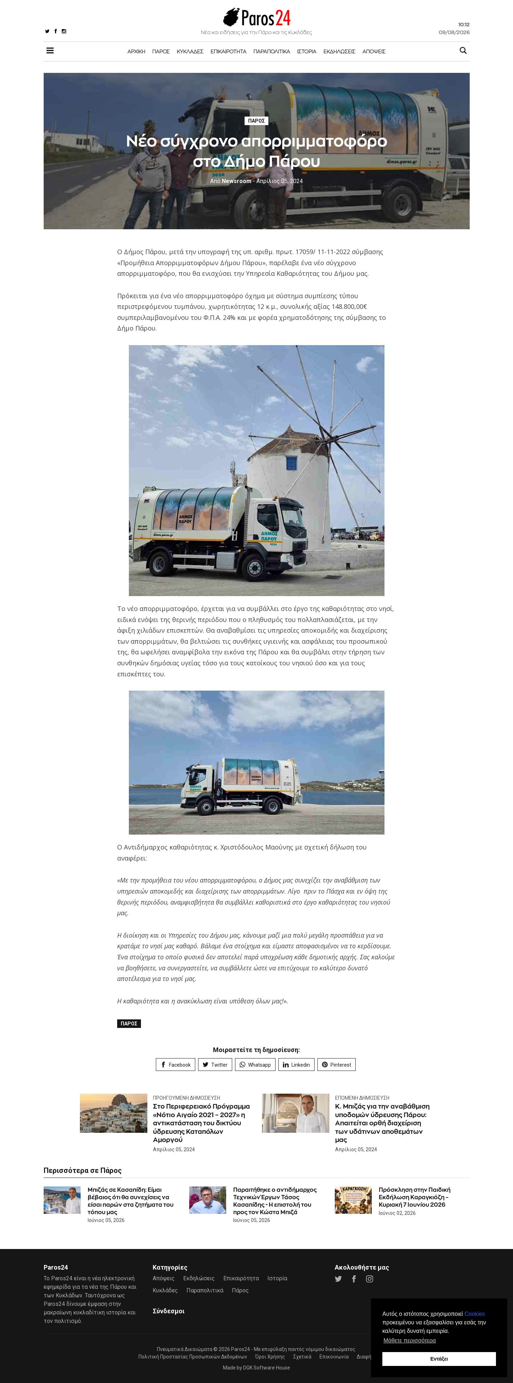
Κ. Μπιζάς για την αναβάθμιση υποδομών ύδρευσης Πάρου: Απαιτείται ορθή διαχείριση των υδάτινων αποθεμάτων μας (382, 1123)
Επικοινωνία (334, 1357)
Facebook (175, 1065)
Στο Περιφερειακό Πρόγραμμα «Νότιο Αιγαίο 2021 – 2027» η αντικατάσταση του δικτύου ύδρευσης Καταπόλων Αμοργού (201, 1123)
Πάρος (161, 51)
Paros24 (240, 1349)
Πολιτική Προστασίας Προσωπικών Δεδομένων (192, 1357)
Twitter (215, 1065)
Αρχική (136, 51)
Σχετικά (302, 1357)
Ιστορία (306, 51)
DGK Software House (266, 1368)
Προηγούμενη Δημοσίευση (186, 1098)
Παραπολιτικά (271, 51)
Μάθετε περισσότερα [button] (409, 1341)
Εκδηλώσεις (339, 51)
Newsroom (230, 181)
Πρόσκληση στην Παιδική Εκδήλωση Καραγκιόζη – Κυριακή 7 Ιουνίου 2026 (415, 1197)
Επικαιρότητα (228, 51)
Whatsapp (255, 1065)
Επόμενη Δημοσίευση (362, 1098)
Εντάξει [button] (439, 1359)
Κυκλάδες (190, 51)
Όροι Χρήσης (270, 1357)
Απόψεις (374, 51)
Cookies (474, 1314)
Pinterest (336, 1065)
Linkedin (296, 1065)
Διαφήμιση (369, 1357)
